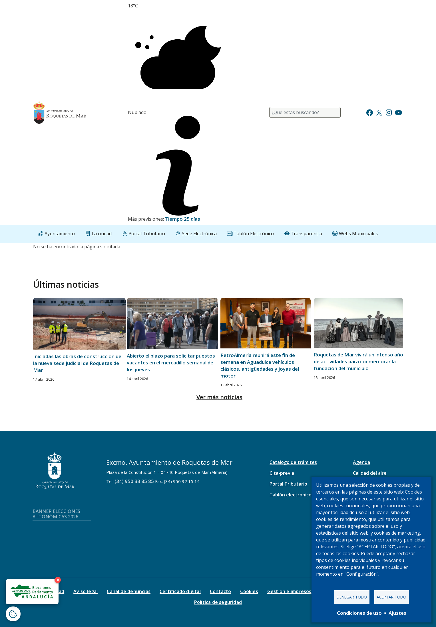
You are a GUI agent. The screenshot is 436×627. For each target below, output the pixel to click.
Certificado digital (180, 591)
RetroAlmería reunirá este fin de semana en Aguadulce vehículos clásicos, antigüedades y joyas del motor (259, 365)
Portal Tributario (288, 484)
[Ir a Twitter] (379, 112)
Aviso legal (85, 591)
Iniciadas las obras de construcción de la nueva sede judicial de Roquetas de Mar (77, 363)
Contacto (220, 591)
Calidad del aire (370, 473)
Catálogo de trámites (293, 462)
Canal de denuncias (128, 591)
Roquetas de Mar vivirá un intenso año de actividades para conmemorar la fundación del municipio (358, 361)
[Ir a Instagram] (388, 112)
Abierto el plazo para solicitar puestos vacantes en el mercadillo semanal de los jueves (171, 362)
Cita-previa (282, 473)
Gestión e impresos (289, 591)
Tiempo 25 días (182, 219)
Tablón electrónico (291, 495)
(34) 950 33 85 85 (134, 481)
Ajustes (397, 613)
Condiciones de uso (359, 613)
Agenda (361, 462)
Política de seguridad (218, 602)
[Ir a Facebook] (369, 112)
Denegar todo (352, 597)
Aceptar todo (391, 597)
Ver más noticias (219, 397)
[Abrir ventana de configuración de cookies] (13, 613)
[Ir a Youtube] (398, 112)
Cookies (249, 591)
